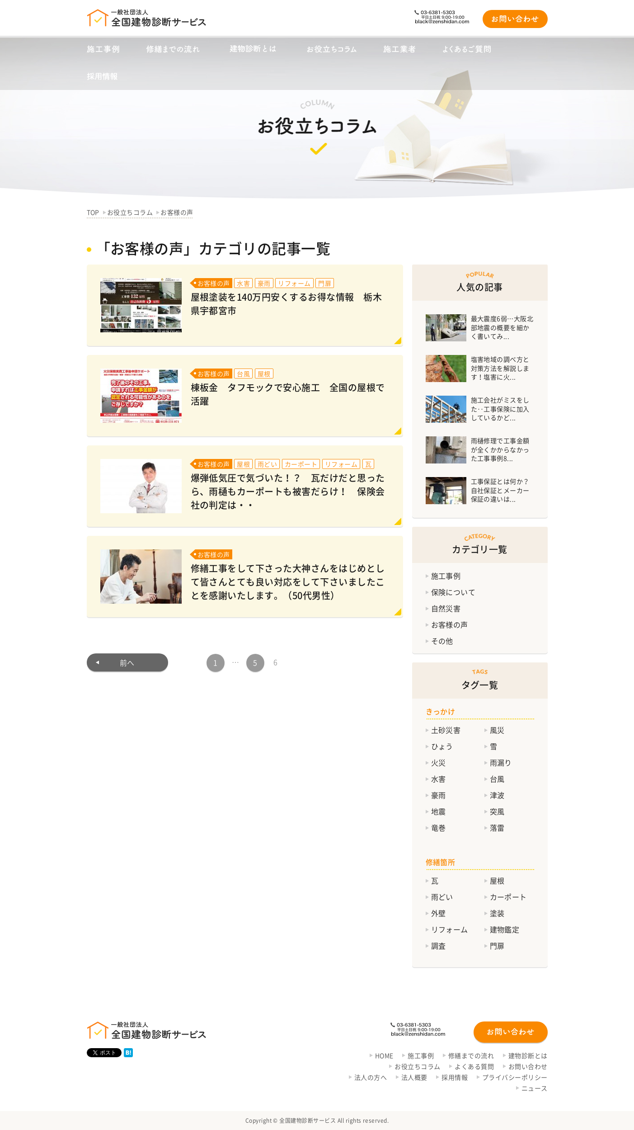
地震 (438, 811)
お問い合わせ (528, 1066)
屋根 (497, 880)
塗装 (497, 913)
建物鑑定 (505, 929)
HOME (384, 1055)
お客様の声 (449, 624)
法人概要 (414, 1077)
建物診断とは (528, 1055)
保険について (453, 591)
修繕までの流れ (471, 1055)
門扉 (497, 945)
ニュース (534, 1087)
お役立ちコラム (417, 1066)
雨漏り (501, 762)
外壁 (438, 913)
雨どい (442, 896)
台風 (497, 778)
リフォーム (449, 929)
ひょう (442, 746)
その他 (442, 640)
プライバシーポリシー (515, 1077)
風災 (497, 729)
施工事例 (446, 575)
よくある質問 (474, 1066)
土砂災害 (446, 729)
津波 (497, 795)
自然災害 (446, 608)
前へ (127, 662)
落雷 (497, 827)
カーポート (508, 896)
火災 (438, 762)
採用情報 (454, 1077)
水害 (438, 778)
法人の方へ (370, 1077)
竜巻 (438, 827)
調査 (438, 945)
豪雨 (438, 795)
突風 (497, 811)
